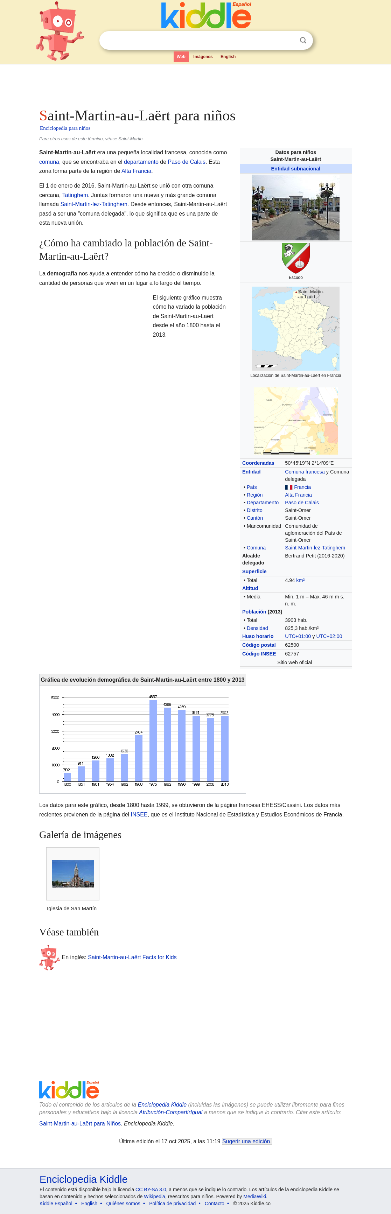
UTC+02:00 (329, 636)
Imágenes (202, 56)
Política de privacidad (172, 1203)
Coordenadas (258, 463)
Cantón (255, 518)
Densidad (257, 628)
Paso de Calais (302, 502)
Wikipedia (154, 1196)
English (228, 56)
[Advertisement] (195, 84)
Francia (302, 487)
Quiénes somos (123, 1203)
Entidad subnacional (296, 168)
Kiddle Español (56, 1203)
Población (254, 612)
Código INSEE (259, 654)
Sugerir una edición (246, 1141)
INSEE (139, 814)
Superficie (254, 571)
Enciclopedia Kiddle (162, 1105)
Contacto (214, 1203)
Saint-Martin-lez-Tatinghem (315, 547)
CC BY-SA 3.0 (150, 1189)
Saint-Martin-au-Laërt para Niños (80, 1124)
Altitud (250, 588)
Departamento (263, 502)
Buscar (303, 40)
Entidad (251, 472)
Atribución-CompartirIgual (170, 1112)
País (252, 487)
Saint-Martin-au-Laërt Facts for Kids (132, 957)
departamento (141, 162)
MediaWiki (254, 1196)
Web (181, 56)
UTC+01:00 (298, 636)
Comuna (256, 547)
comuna (49, 162)
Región (255, 495)
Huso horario (258, 636)
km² (300, 580)
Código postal (259, 645)
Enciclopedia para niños (65, 128)
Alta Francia (298, 495)
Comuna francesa (305, 472)
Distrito (255, 510)
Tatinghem (75, 195)
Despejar (289, 41)
